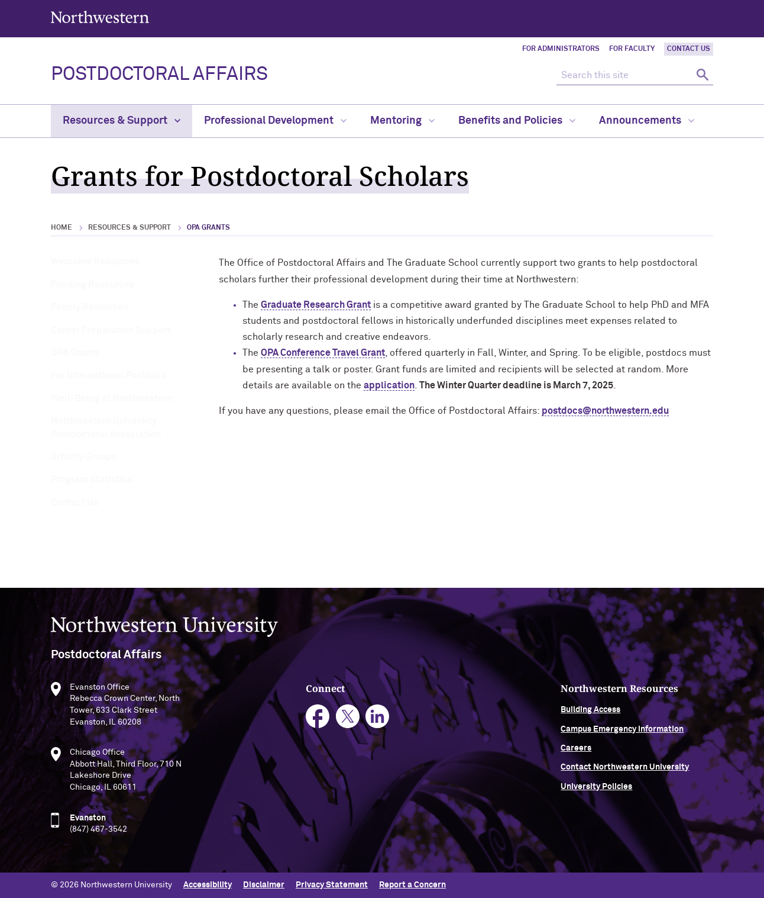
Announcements (646, 120)
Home (61, 227)
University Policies (596, 789)
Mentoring (402, 120)
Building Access (590, 713)
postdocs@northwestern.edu (605, 411)
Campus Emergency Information (622, 732)
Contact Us (688, 49)
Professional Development (275, 120)
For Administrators (561, 49)
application (389, 385)
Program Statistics (91, 479)
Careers (576, 750)
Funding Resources (92, 284)
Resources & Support (121, 120)
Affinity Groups (83, 457)
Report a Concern (412, 885)
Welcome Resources (95, 261)
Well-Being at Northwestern (111, 398)
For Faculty (632, 49)
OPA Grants (75, 353)
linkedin (377, 719)
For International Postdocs (108, 375)
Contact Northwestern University (625, 770)
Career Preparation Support (111, 330)
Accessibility (207, 885)
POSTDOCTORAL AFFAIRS (159, 74)
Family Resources (89, 307)
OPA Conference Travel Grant (323, 353)
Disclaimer (263, 885)
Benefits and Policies (516, 120)
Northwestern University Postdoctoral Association (106, 427)
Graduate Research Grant (316, 305)
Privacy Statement (332, 885)
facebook (318, 719)
